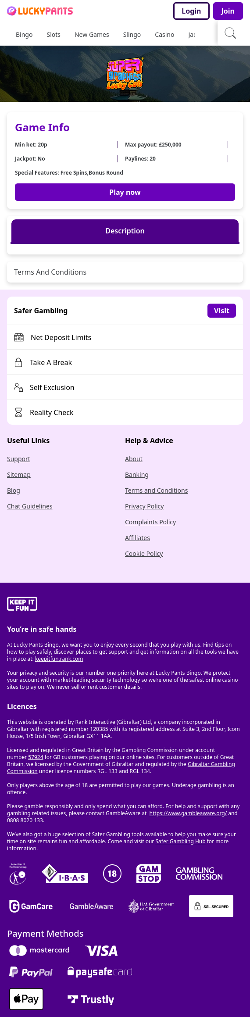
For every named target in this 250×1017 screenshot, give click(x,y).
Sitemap (19, 474)
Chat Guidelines (30, 506)
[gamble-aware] (125, 605)
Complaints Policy (150, 522)
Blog (13, 490)
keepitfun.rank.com (59, 658)
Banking (137, 474)
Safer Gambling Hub (180, 841)
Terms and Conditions (156, 490)
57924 (35, 757)
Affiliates (137, 538)
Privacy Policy (144, 506)
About (134, 459)
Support (18, 459)
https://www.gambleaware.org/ (188, 813)
